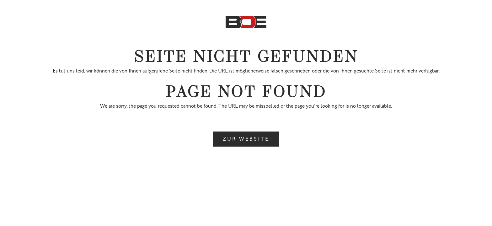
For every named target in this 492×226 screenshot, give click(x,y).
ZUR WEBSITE (246, 139)
